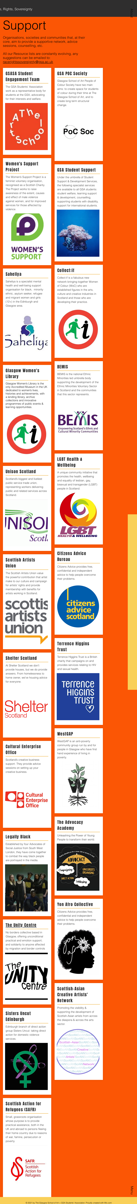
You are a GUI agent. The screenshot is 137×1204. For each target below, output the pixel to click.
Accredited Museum (23, 386)
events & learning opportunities (24, 405)
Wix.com (108, 1202)
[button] (132, 13)
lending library (16, 397)
